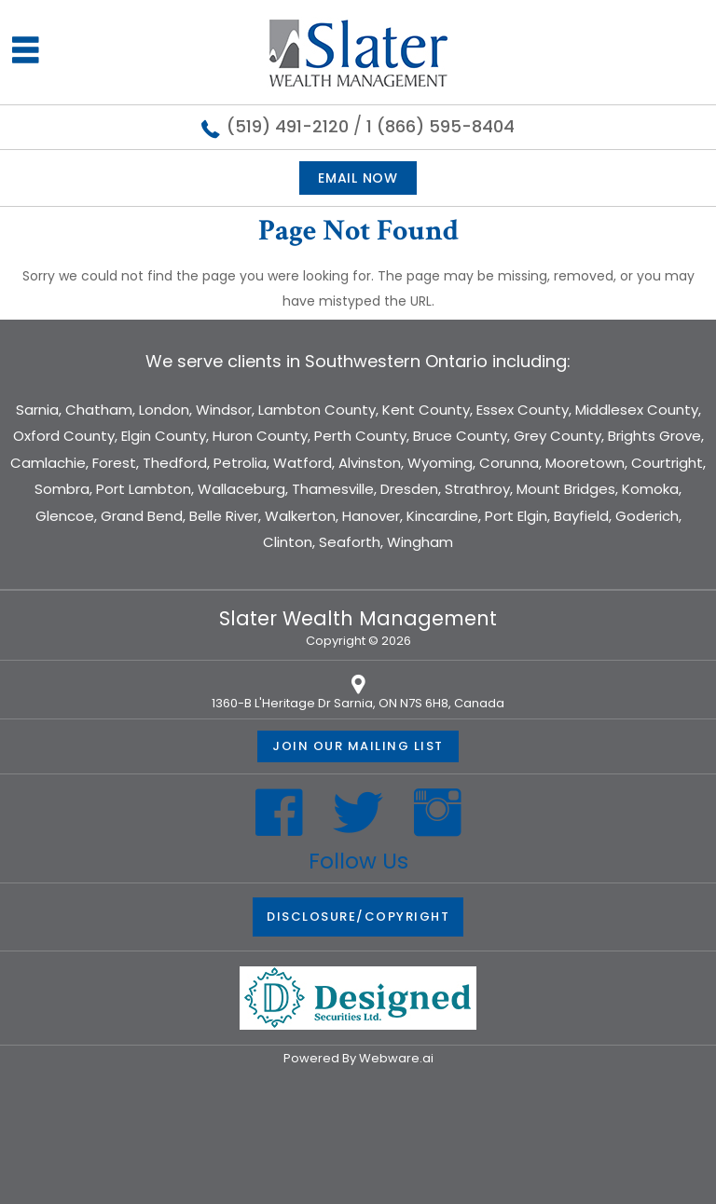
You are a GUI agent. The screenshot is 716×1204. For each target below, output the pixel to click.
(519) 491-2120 (288, 126)
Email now (357, 178)
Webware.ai (396, 1058)
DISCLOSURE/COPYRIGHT (358, 916)
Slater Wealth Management (358, 618)
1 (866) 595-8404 (440, 126)
